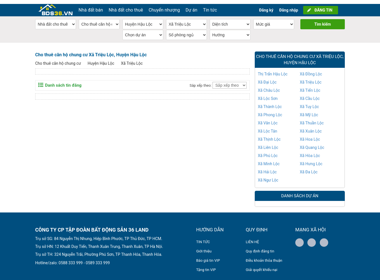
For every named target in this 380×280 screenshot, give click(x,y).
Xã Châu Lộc (269, 86)
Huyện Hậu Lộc (101, 59)
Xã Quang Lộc (312, 143)
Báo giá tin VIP (208, 256)
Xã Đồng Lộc (311, 70)
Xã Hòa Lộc (310, 151)
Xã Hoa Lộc (310, 135)
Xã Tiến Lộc (310, 86)
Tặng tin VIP (206, 266)
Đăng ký (266, 6)
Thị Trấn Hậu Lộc (272, 70)
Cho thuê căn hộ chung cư (58, 59)
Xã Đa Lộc (309, 168)
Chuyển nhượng (164, 6)
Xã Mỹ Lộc (309, 111)
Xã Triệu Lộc (132, 59)
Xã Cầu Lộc (310, 94)
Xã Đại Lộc (267, 78)
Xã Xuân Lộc (311, 127)
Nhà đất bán (91, 6)
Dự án (191, 6)
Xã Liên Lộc (268, 143)
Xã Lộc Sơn (268, 94)
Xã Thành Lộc (270, 102)
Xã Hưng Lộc (311, 160)
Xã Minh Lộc (269, 160)
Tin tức (210, 6)
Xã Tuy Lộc (309, 102)
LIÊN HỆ (252, 238)
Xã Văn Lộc (268, 119)
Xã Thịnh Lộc (269, 135)
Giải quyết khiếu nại (261, 266)
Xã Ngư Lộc (268, 176)
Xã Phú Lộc (268, 151)
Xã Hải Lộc (267, 168)
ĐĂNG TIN (323, 6)
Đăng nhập (288, 6)
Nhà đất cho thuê (126, 6)
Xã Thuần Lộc (312, 119)
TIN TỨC (203, 238)
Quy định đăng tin (260, 247)
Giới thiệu (203, 247)
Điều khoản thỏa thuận (264, 256)
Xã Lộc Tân (267, 127)
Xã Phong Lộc (270, 111)
